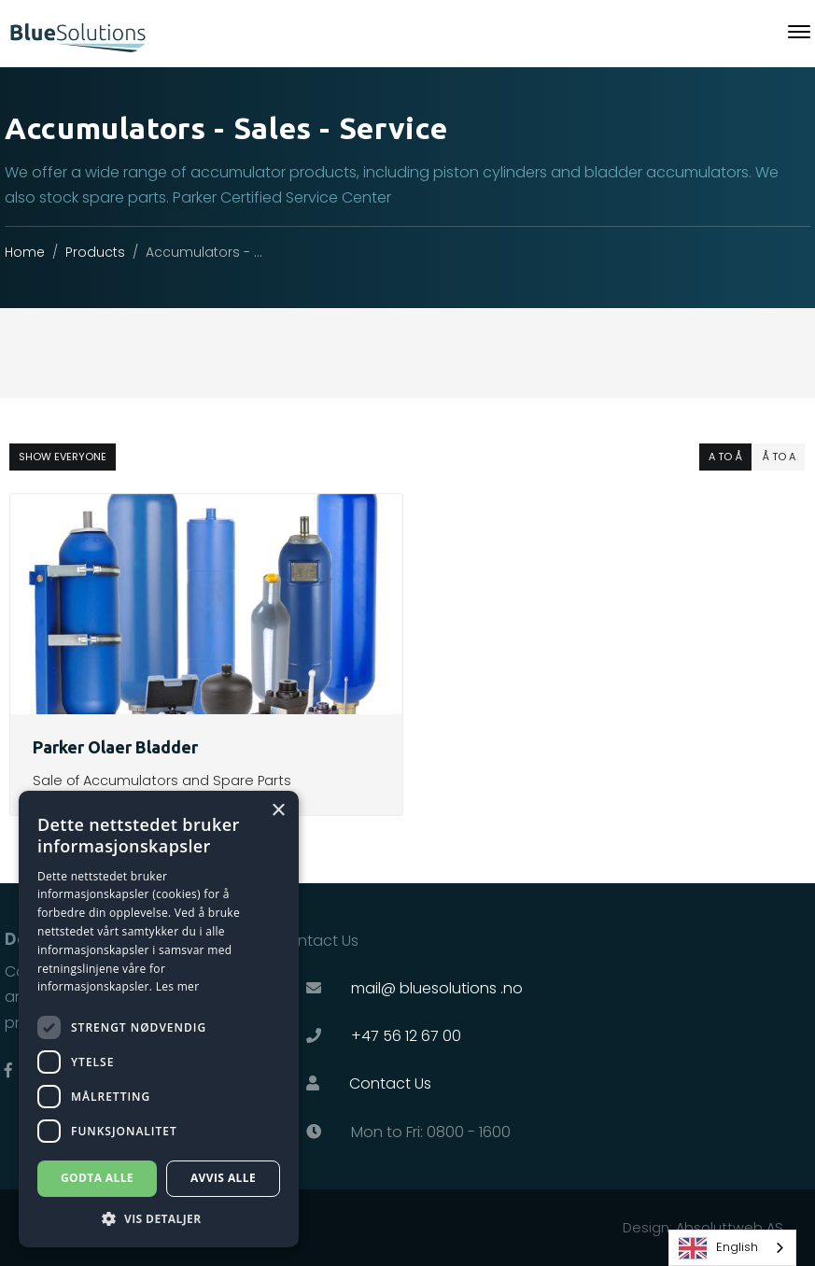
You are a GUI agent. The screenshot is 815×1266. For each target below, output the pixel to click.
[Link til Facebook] (8, 1070)
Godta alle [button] (97, 1178)
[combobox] (732, 1248)
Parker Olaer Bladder (115, 747)
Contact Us (390, 1083)
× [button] (278, 811)
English (718, 1248)
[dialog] (159, 1019)
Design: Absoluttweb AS (703, 1227)
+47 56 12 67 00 (406, 1036)
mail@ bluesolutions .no (437, 988)
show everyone (62, 456)
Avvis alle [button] (223, 1178)
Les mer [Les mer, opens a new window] (178, 986)
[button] (158, 1219)
